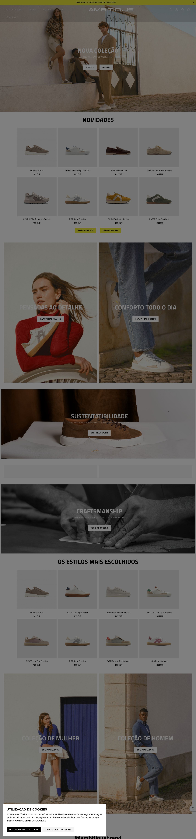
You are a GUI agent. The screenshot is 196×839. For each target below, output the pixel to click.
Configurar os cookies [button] (30, 820)
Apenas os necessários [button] (58, 829)
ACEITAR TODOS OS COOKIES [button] (24, 829)
